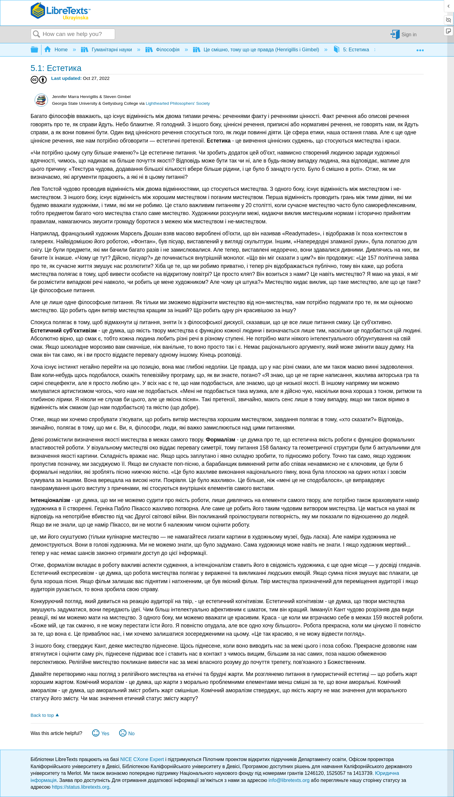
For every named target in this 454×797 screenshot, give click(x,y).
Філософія (163, 49)
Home (56, 49)
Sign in (409, 34)
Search (37, 34)
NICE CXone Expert (142, 759)
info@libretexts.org (289, 780)
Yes (105, 733)
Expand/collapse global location (420, 48)
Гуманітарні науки (107, 49)
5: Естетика (352, 49)
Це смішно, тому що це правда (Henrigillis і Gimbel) (256, 49)
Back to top (42, 715)
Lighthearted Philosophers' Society (178, 103)
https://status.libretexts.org (80, 787)
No (131, 733)
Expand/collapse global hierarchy (38, 50)
